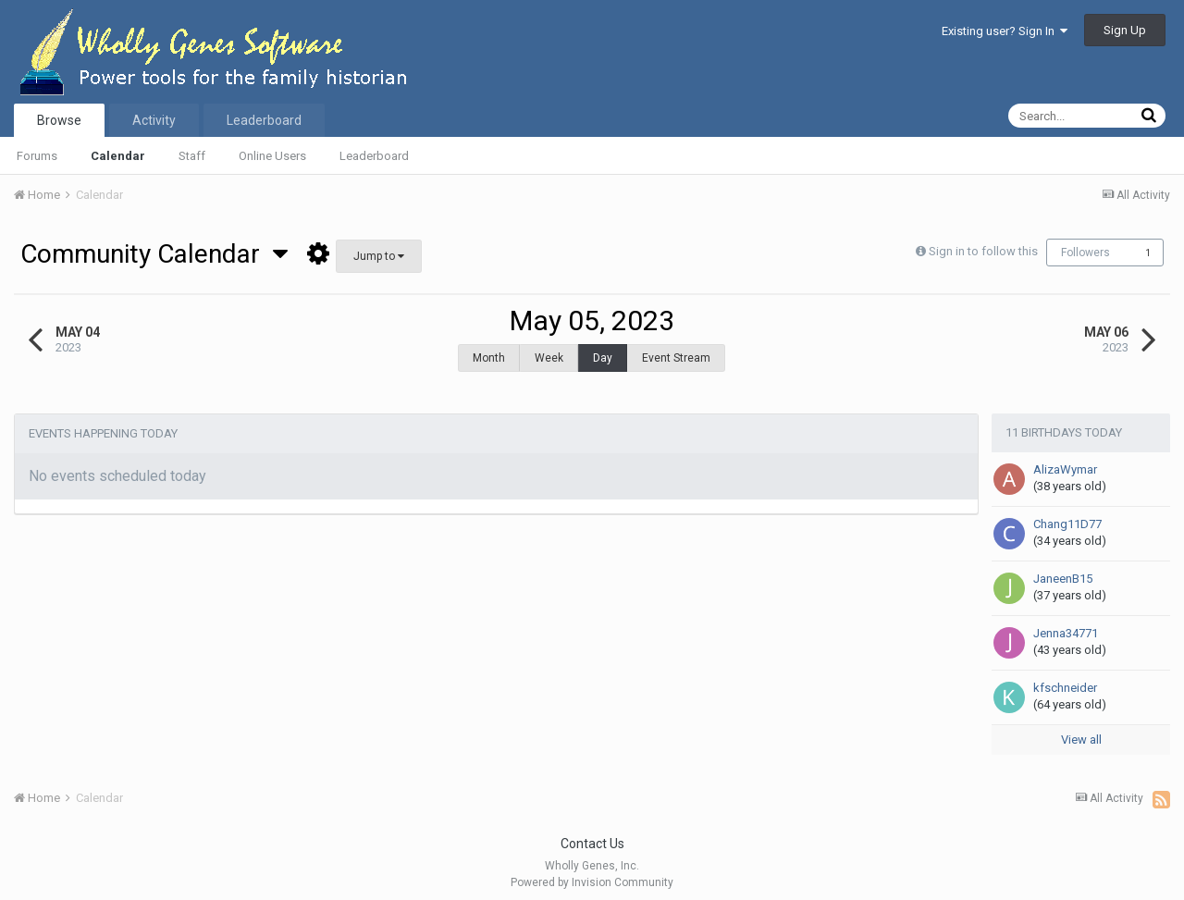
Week (549, 357)
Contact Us (592, 834)
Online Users (272, 156)
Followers (1085, 252)
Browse (59, 120)
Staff (192, 156)
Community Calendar (154, 254)
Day (602, 357)
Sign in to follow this (983, 251)
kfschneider (1065, 678)
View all (1081, 730)
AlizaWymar (1065, 460)
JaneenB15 (1062, 569)
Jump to (378, 256)
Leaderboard (374, 156)
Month (489, 357)
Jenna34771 (1065, 624)
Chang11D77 (1067, 515)
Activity (154, 120)
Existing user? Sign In (1004, 31)
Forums (37, 156)
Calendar (118, 156)
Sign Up (1125, 30)
